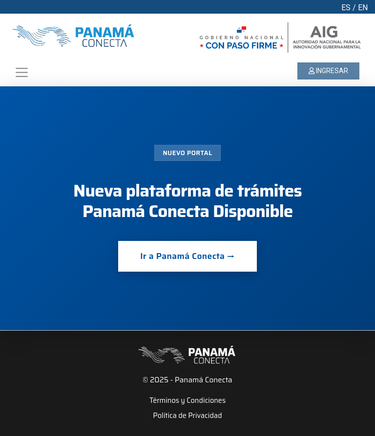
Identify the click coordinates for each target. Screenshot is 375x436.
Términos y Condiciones (187, 401)
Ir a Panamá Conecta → (187, 256)
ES (346, 7)
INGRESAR (328, 71)
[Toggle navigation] (22, 72)
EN (363, 7)
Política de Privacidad (187, 416)
